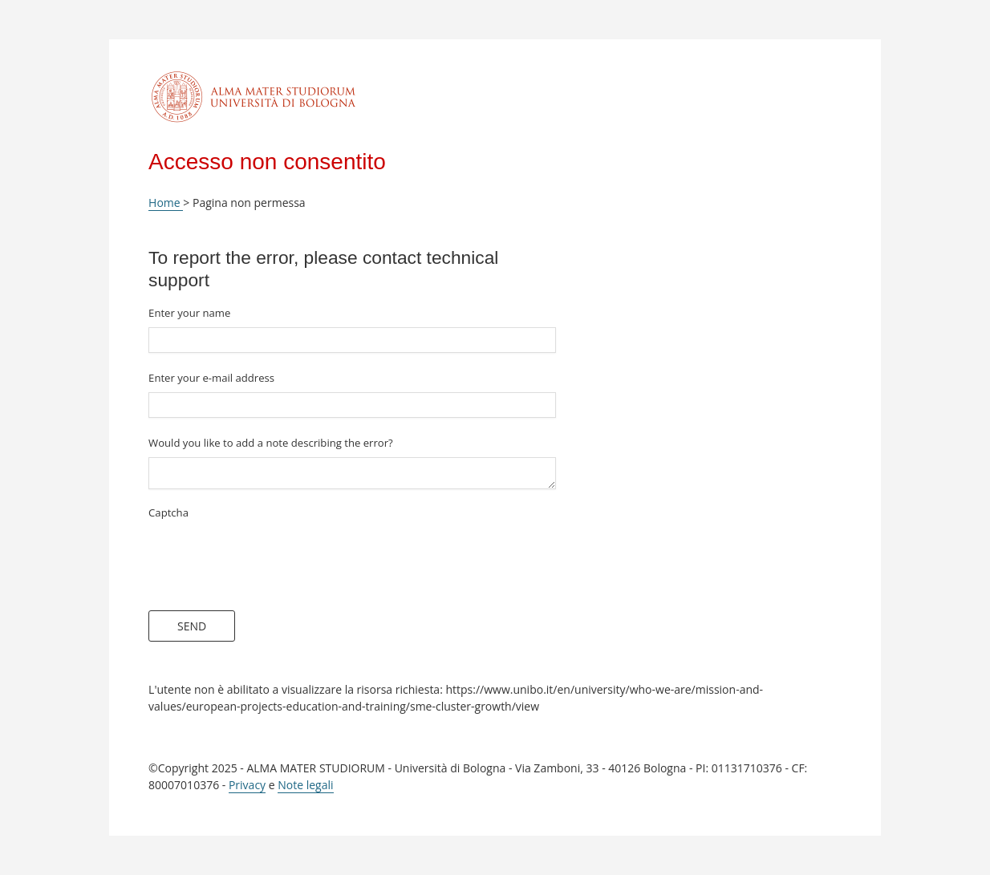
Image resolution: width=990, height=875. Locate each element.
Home (165, 202)
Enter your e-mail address (211, 378)
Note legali (305, 784)
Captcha (168, 512)
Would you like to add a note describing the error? (270, 442)
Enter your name (189, 313)
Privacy (247, 784)
